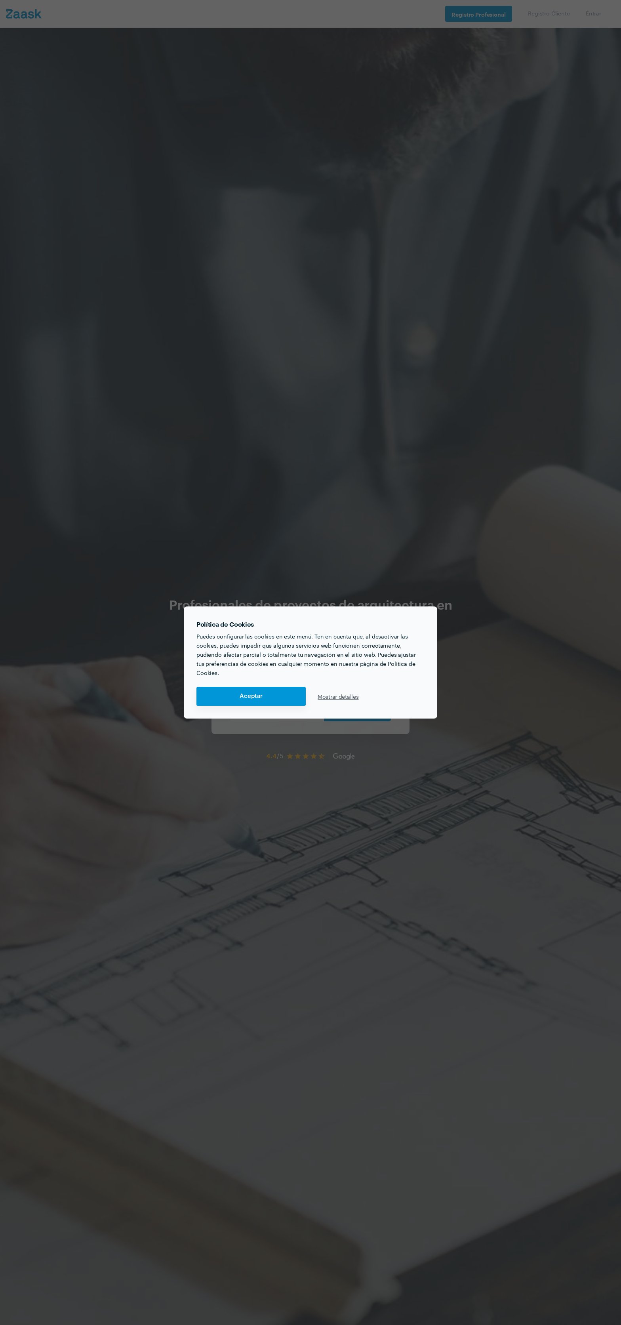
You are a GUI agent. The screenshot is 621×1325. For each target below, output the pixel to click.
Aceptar (251, 696)
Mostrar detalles (338, 696)
